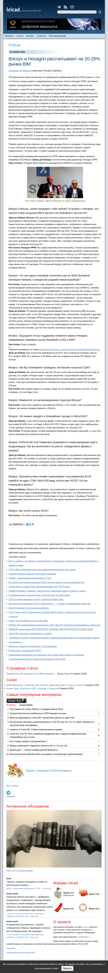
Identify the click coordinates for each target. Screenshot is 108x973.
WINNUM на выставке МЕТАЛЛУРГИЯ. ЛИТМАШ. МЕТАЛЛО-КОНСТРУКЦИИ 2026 (51, 629)
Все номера (12, 785)
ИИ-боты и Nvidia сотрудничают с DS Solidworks (33, 646)
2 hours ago (46, 888)
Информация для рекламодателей (20, 953)
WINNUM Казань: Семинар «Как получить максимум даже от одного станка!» (47, 591)
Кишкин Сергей (12, 894)
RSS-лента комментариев (19, 870)
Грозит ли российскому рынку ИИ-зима (28, 621)
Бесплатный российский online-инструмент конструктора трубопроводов (46, 754)
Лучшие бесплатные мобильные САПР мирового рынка (38, 713)
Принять (67, 968)
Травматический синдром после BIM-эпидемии (32, 574)
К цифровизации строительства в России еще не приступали (39, 595)
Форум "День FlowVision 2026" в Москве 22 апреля (31, 688)
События (41, 36)
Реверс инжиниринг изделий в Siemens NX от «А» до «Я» (39, 745)
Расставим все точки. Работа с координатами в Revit (36, 709)
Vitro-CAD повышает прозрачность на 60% (30, 633)
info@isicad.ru (84, 937)
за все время (26, 705)
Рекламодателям (57, 36)
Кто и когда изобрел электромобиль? (28, 741)
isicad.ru (85, 927)
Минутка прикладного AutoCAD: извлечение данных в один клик (42, 717)
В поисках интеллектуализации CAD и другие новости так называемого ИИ (46, 582)
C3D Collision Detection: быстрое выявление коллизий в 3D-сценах (42, 569)
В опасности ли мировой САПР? (25, 650)
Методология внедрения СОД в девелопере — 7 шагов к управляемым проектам (49, 603)
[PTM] (8, 879)
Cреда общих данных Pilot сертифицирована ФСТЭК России (39, 586)
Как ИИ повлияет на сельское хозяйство (29, 608)
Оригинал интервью (19, 70)
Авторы (30, 36)
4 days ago (34, 916)
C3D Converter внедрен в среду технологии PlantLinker (36, 599)
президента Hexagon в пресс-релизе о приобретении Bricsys (69, 349)
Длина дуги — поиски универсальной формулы (34, 750)
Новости (9, 36)
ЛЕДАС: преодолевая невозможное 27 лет (30, 578)
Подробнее (11, 948)
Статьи (19, 36)
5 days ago (34, 937)
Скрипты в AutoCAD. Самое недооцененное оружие (36, 729)
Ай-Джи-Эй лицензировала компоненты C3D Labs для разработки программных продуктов (54, 625)
